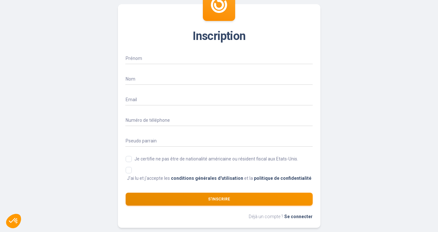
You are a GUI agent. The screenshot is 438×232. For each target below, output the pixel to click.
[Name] (219, 58)
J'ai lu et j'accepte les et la (219, 178)
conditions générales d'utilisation (207, 178)
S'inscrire (219, 199)
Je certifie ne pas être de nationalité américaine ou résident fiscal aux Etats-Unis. (216, 158)
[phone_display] (219, 119)
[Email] (219, 99)
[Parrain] (219, 140)
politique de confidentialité (282, 178)
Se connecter (298, 216)
